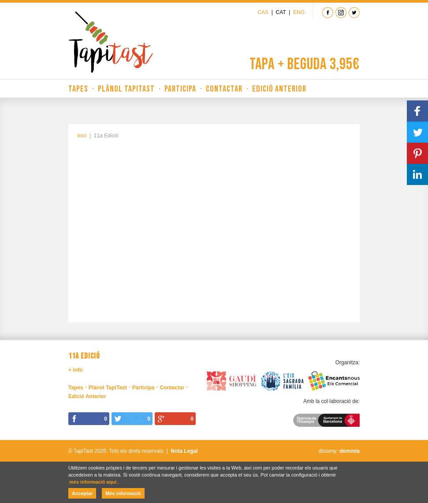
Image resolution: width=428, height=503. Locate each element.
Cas (262, 12)
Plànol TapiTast (126, 89)
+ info (75, 370)
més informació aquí (92, 482)
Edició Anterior (279, 89)
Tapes (78, 89)
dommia (349, 451)
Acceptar (82, 493)
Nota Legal (184, 451)
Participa (180, 89)
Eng (299, 12)
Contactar (224, 89)
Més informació (123, 493)
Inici (81, 136)
